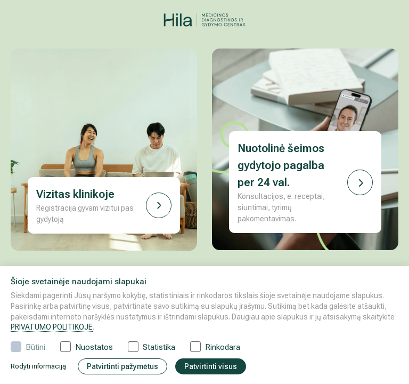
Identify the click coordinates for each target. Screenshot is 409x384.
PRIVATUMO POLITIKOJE (52, 327)
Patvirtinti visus (210, 366)
